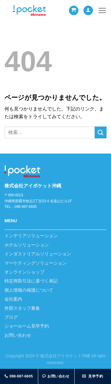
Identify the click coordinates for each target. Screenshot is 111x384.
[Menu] (102, 10)
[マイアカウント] (88, 10)
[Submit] (101, 132)
